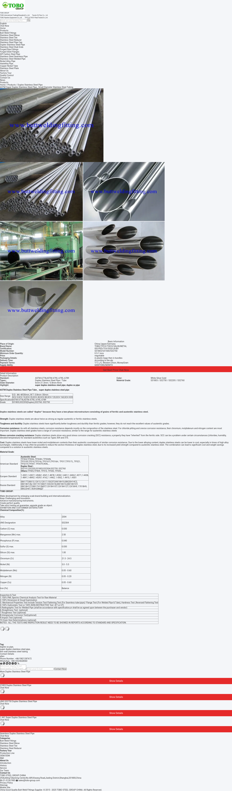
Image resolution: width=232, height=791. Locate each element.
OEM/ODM (5, 755)
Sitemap (4, 785)
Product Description (9, 375)
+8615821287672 (23, 658)
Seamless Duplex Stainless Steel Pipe (17, 733)
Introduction (5, 763)
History (3, 765)
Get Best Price (110, 370)
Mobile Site (5, 787)
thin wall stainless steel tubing (14, 651)
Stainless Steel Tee (8, 746)
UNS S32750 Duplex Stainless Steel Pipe (18, 701)
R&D (2, 758)
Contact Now (60, 669)
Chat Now (4, 26)
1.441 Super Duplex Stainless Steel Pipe (18, 717)
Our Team (4, 770)
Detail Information (8, 373)
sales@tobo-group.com (29, 780)
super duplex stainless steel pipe (15, 649)
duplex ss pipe (6, 647)
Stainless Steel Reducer (11, 748)
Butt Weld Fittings (8, 741)
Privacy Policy (6, 783)
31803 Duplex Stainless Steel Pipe (15, 685)
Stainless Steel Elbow (10, 743)
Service (3, 768)
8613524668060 (19, 661)
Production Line (7, 753)
